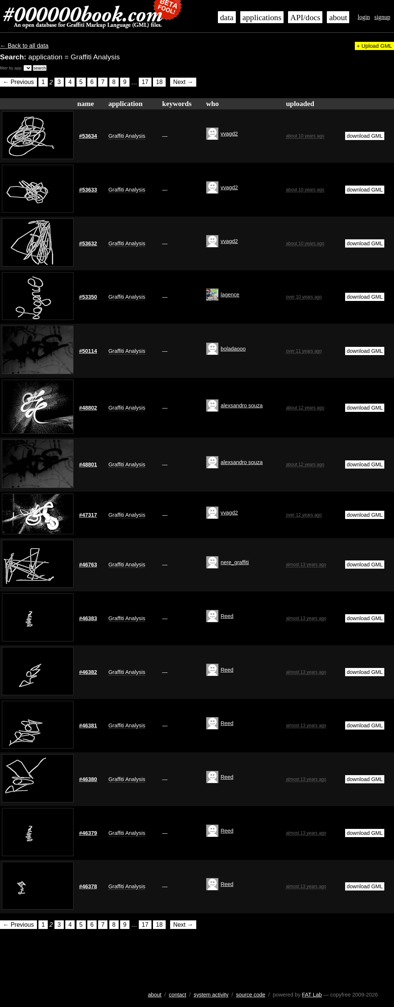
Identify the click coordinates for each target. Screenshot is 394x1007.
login (363, 17)
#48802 (88, 408)
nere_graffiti (235, 562)
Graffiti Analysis (126, 136)
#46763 (88, 565)
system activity (211, 995)
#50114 (88, 351)
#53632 (88, 243)
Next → (183, 82)
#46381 (88, 725)
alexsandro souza (242, 405)
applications (262, 17)
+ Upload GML (374, 46)
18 (159, 82)
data (227, 17)
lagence (230, 295)
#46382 (88, 672)
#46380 (88, 779)
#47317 (88, 515)
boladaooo (233, 349)
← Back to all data (24, 46)
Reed (227, 616)
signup (382, 17)
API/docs (305, 17)
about (338, 17)
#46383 (88, 618)
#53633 (88, 190)
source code (250, 995)
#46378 (88, 886)
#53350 (88, 297)
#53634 (88, 136)
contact (177, 995)
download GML (365, 136)
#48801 (88, 464)
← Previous (18, 82)
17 (145, 82)
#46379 (88, 833)
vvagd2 (229, 134)
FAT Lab (312, 995)
